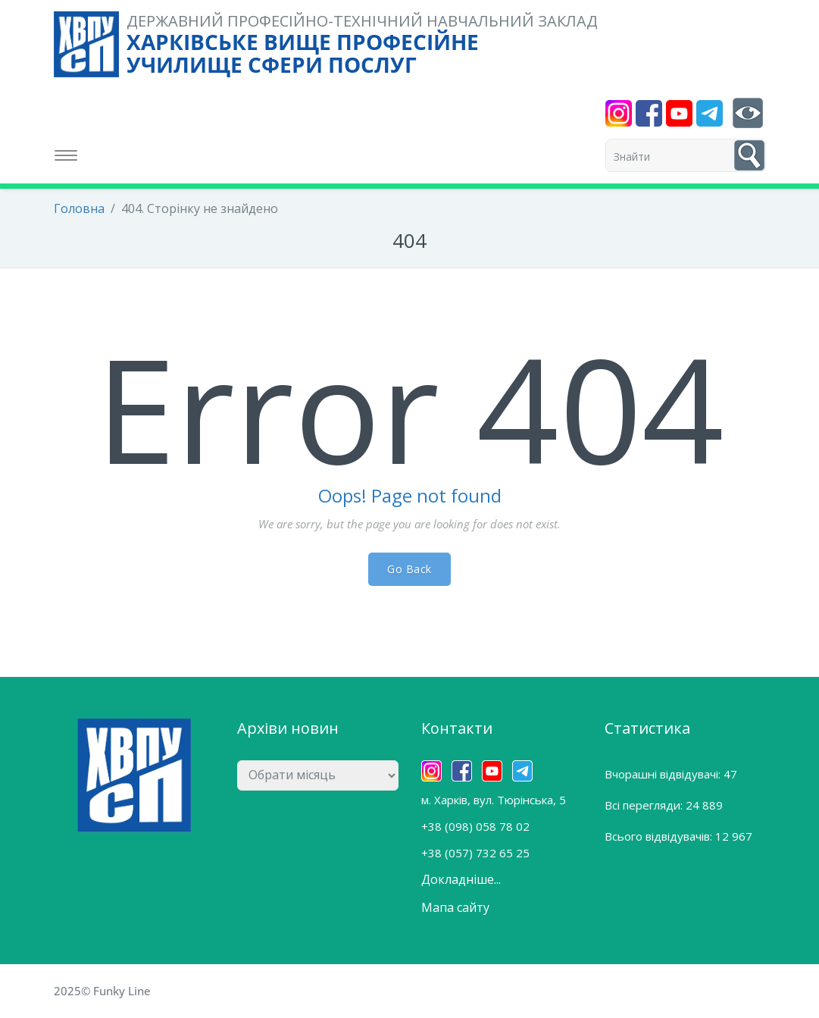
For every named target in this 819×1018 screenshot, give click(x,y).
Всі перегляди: (645, 805)
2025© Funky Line (102, 990)
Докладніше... (461, 879)
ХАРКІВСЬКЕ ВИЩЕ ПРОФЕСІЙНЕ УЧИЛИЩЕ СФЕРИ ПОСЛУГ (303, 53)
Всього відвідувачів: (660, 836)
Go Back (409, 569)
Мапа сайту (455, 907)
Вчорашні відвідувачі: (664, 774)
